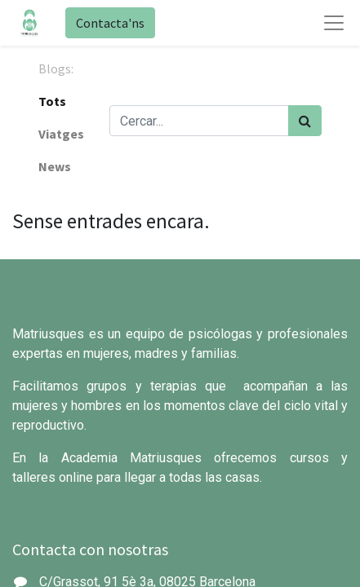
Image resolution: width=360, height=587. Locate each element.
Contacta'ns (110, 23)
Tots (52, 101)
